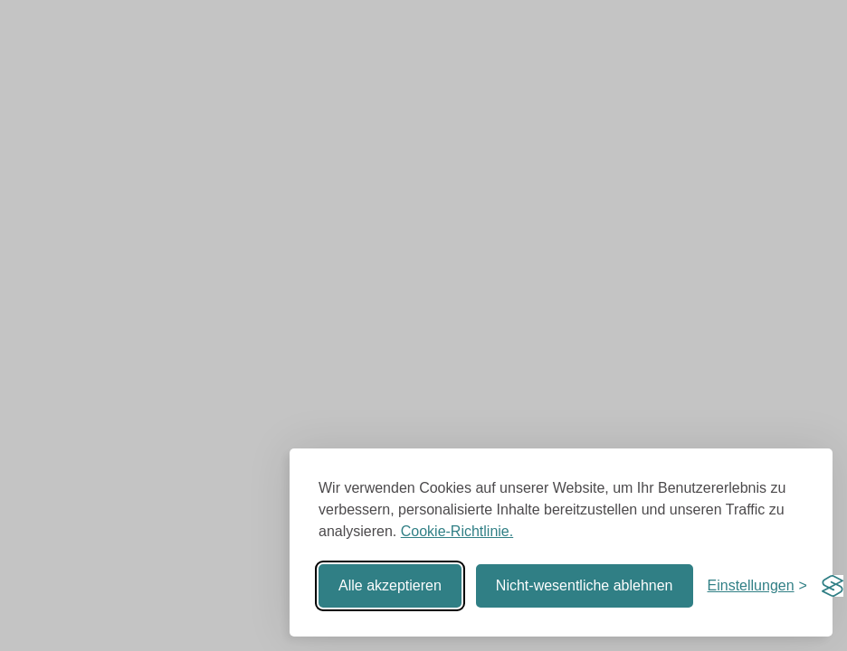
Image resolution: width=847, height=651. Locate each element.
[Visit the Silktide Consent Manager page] (832, 586)
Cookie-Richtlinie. (457, 531)
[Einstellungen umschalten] (757, 586)
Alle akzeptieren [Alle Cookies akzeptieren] (390, 585)
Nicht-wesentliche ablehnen (584, 585)
